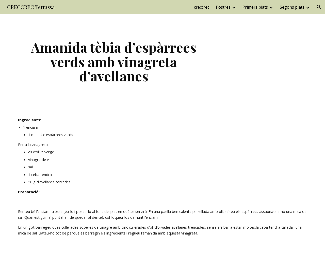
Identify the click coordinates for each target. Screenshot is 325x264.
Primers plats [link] (255, 7)
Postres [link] (223, 7)
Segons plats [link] (292, 7)
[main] (114, 62)
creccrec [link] (201, 7)
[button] (319, 7)
